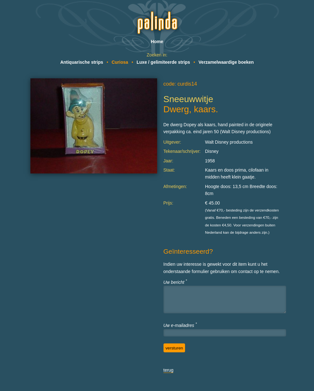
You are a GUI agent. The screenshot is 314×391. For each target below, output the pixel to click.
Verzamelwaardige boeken (226, 62)
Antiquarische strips (81, 62)
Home (157, 41)
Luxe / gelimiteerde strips (163, 62)
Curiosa (120, 62)
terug (168, 370)
